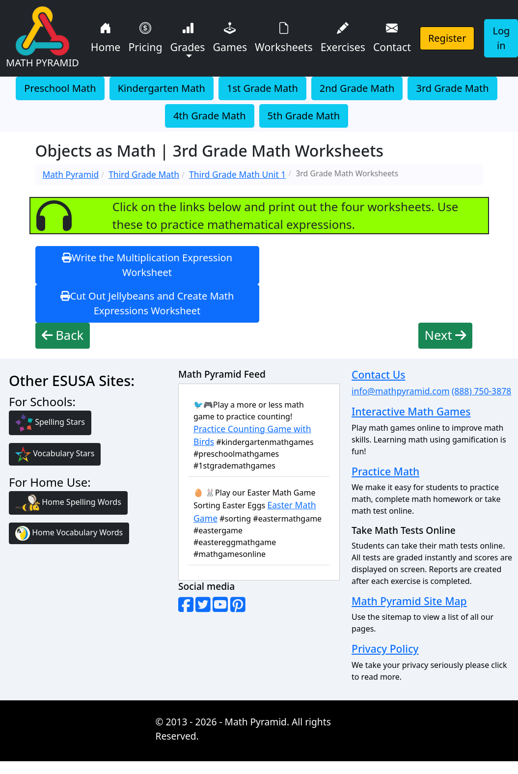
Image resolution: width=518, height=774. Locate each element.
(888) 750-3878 (481, 391)
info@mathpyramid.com (401, 391)
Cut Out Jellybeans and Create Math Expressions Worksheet (147, 303)
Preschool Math (60, 88)
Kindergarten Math (161, 88)
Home (106, 36)
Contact (392, 36)
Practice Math (385, 471)
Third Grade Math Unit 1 (237, 174)
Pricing (145, 36)
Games (230, 36)
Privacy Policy (385, 648)
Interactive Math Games (411, 411)
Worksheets (284, 36)
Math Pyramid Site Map (409, 601)
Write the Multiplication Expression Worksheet (147, 265)
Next (445, 335)
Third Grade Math (144, 174)
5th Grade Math (304, 115)
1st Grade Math (262, 88)
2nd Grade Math (357, 88)
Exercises (343, 36)
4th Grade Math (209, 115)
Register (447, 38)
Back (63, 335)
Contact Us (378, 374)
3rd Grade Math (452, 88)
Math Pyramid (71, 174)
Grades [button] (187, 36)
